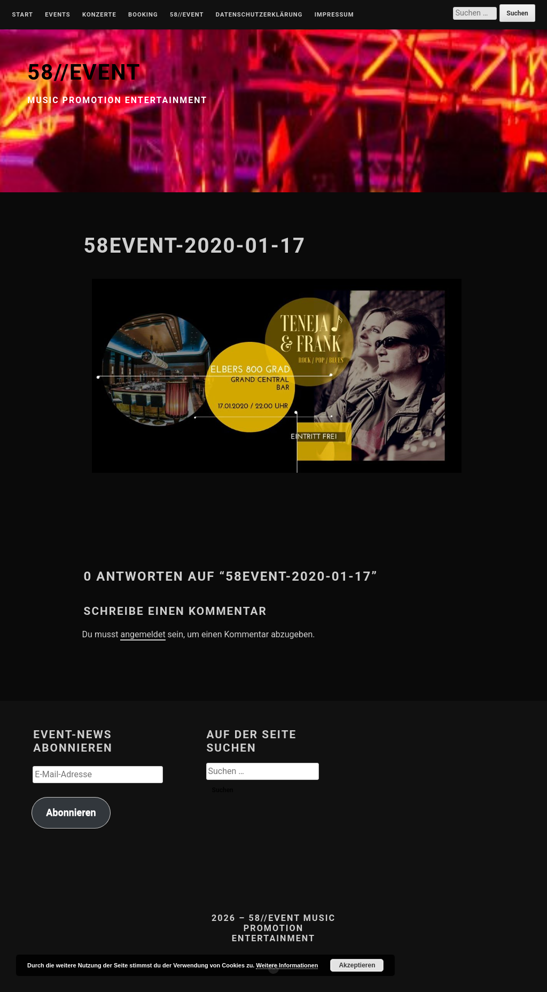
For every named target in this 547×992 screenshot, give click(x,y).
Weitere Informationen (287, 965)
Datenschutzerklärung (259, 15)
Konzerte (99, 15)
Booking (143, 15)
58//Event (187, 15)
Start (22, 15)
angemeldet (142, 634)
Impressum (334, 15)
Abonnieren (71, 812)
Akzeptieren (357, 965)
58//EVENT (83, 72)
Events (57, 15)
